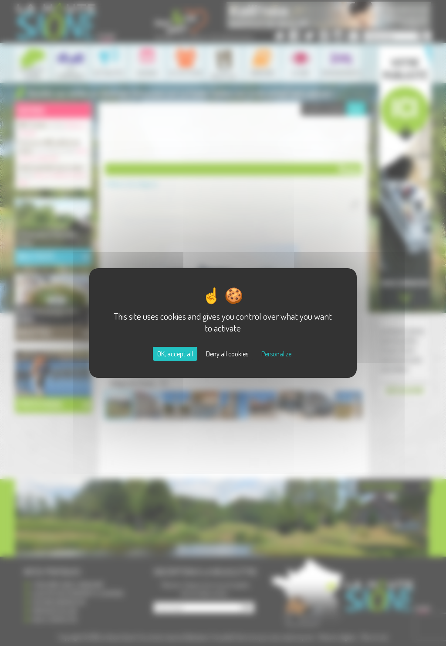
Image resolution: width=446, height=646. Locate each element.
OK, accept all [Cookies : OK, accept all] (175, 353)
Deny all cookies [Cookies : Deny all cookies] (227, 353)
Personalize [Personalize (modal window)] (276, 353)
